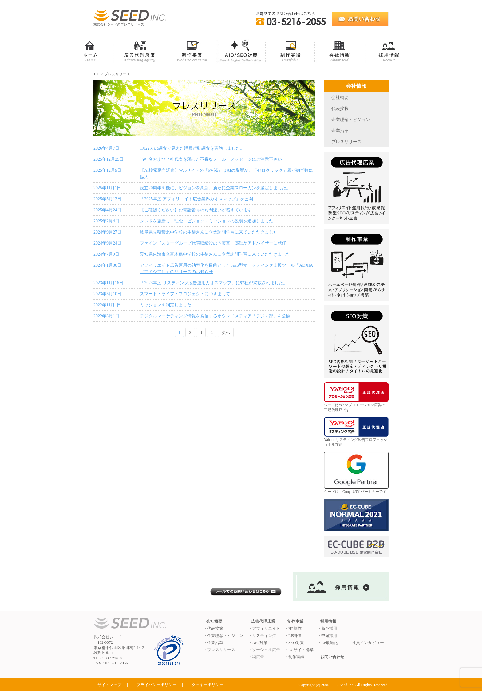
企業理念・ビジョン (350, 119)
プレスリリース (346, 141)
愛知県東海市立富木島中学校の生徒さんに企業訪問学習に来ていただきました (215, 254)
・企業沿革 (213, 642)
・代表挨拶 (213, 628)
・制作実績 (294, 656)
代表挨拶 (340, 108)
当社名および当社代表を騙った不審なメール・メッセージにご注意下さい (211, 159)
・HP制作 (293, 628)
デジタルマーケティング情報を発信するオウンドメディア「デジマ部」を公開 (215, 316)
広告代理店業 (263, 621)
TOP (96, 74)
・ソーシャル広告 (264, 649)
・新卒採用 (327, 628)
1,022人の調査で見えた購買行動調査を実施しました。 (192, 148)
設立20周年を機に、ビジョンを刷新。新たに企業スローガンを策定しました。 (215, 188)
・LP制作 (292, 635)
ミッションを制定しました (166, 305)
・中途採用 (327, 635)
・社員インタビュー (366, 642)
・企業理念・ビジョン (223, 635)
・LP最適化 (327, 642)
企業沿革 (340, 130)
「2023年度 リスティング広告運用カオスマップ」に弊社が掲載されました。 (213, 283)
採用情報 (328, 621)
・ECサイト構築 (299, 649)
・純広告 (256, 656)
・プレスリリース (219, 649)
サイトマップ (109, 684)
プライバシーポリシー (156, 684)
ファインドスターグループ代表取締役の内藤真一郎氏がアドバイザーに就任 (213, 243)
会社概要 (340, 97)
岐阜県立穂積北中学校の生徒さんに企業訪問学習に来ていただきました (209, 232)
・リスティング (262, 635)
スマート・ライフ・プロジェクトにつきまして (185, 294)
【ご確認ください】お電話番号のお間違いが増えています (196, 210)
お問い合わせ (332, 656)
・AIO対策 (257, 642)
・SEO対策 (294, 642)
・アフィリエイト (264, 628)
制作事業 (295, 621)
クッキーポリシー (207, 684)
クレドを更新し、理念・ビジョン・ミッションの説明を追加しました (206, 221)
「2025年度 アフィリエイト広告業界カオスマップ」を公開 (196, 199)
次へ (225, 332)
